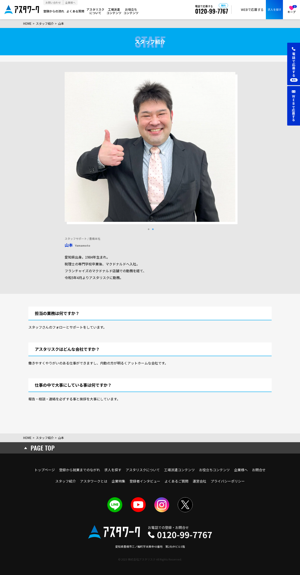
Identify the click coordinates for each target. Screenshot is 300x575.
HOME (27, 23)
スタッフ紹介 (45, 23)
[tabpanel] (150, 147)
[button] (293, 64)
